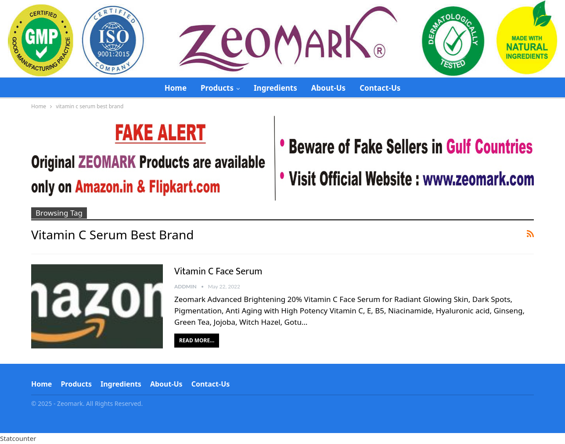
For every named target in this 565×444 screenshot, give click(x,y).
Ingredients (275, 88)
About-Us (328, 88)
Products (217, 88)
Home (176, 88)
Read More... (196, 340)
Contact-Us (380, 88)
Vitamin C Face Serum (218, 271)
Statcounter (18, 438)
